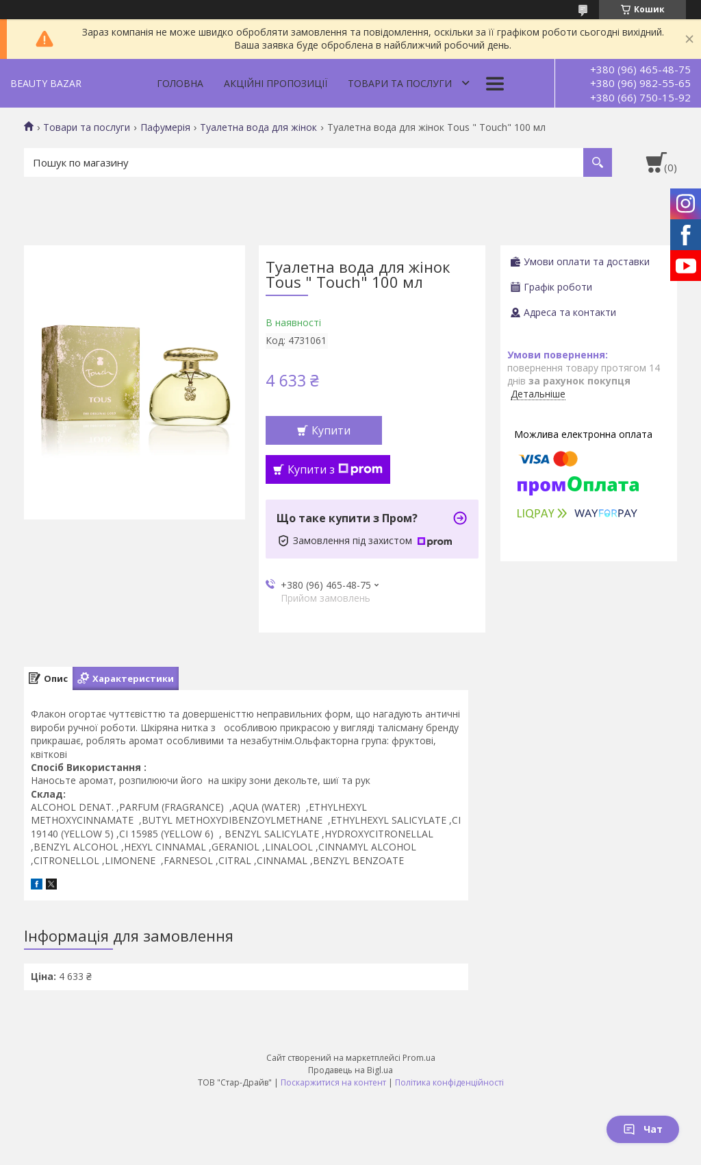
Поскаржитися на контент (333, 1082)
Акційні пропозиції (275, 83)
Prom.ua (419, 1058)
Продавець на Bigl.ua (350, 1070)
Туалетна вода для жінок (258, 127)
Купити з (335, 469)
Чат (643, 1129)
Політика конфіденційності (449, 1082)
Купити (330, 430)
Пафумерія (165, 127)
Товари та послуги (400, 83)
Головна (180, 83)
